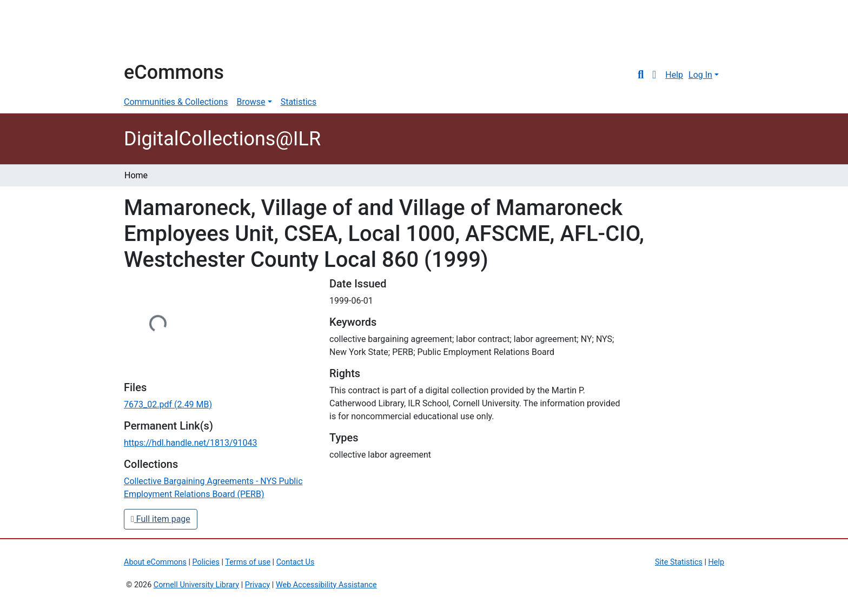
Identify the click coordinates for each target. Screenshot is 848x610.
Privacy (257, 584)
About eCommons (155, 562)
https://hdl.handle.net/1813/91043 (190, 443)
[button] (654, 75)
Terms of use (247, 562)
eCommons (174, 72)
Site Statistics (679, 562)
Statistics (299, 102)
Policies (206, 562)
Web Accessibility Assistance (326, 584)
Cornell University (151, 31)
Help (674, 75)
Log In (700, 75)
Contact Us (295, 562)
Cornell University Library (196, 584)
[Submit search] (640, 75)
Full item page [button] (160, 519)
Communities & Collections (176, 102)
